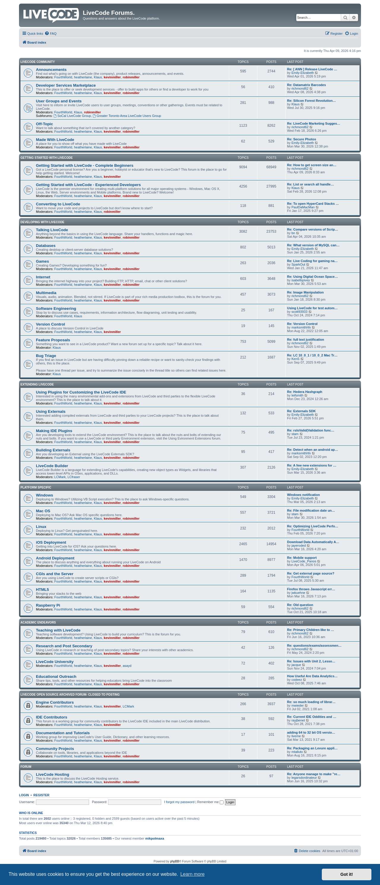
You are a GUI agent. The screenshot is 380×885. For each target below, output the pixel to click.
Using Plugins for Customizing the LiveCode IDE (81, 392)
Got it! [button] (347, 874)
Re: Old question (300, 605)
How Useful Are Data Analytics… (312, 676)
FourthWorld (63, 77)
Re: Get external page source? (310, 573)
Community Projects (55, 748)
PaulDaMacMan (303, 207)
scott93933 (300, 311)
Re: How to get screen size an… (311, 165)
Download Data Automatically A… (313, 542)
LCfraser (73, 477)
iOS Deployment (51, 542)
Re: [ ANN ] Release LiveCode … (312, 69)
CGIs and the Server (54, 574)
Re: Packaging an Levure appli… (312, 748)
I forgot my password (179, 802)
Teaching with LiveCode (58, 630)
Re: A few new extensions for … (311, 465)
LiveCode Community (37, 62)
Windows (44, 495)
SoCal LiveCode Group (72, 116)
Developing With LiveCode (42, 222)
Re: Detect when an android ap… (312, 449)
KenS (296, 359)
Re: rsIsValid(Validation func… (310, 430)
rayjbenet (298, 720)
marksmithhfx (301, 327)
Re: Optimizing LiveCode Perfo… (312, 526)
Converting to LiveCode (58, 204)
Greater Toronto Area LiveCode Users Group (127, 116)
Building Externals (53, 450)
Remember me (210, 802)
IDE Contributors (51, 717)
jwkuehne (298, 592)
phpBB (174, 861)
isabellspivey (301, 280)
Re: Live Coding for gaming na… (312, 261)
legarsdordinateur (304, 777)
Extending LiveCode (37, 384)
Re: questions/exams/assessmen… (314, 645)
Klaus (98, 77)
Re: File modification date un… (311, 510)
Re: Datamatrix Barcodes (306, 85)
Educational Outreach (56, 676)
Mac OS (43, 511)
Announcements (51, 69)
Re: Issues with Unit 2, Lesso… (311, 661)
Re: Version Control (302, 324)
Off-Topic (44, 124)
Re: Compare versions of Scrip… (312, 229)
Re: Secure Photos (301, 139)
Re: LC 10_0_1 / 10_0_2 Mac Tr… (312, 355)
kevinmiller (112, 77)
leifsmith (297, 395)
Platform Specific (35, 487)
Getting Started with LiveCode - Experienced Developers (88, 185)
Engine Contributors (55, 702)
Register (42, 795)
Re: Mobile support (302, 557)
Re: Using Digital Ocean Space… (312, 276)
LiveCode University (55, 661)
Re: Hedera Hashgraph (304, 392)
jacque (296, 665)
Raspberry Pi (48, 605)
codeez (297, 679)
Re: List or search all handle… (310, 184)
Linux (41, 526)
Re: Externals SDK (301, 411)
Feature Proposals (53, 340)
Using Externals (51, 411)
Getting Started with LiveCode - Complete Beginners (84, 165)
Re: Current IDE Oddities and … (311, 717)
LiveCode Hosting (52, 774)
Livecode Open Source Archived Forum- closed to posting (70, 694)
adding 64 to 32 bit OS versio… (311, 732)
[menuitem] (50, 33)
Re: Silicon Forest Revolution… (311, 100)
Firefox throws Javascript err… (311, 589)
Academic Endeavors (38, 622)
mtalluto (297, 752)
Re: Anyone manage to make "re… (314, 774)
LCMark (60, 477)
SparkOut (298, 264)
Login (24, 795)
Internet (43, 277)
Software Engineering (56, 308)
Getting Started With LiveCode (46, 157)
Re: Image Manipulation (305, 292)
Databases (46, 245)
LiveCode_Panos (304, 561)
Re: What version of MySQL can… (313, 245)
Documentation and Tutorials (63, 733)
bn (293, 233)
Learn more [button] (192, 874)
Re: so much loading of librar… (311, 702)
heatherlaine (83, 77)
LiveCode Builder (52, 466)
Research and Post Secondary (64, 646)
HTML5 (42, 589)
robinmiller (131, 77)
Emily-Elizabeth (303, 72)
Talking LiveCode (52, 230)
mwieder (298, 705)
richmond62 (300, 88)
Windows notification (303, 495)
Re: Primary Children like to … (310, 630)
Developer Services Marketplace (66, 85)
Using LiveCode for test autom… (312, 308)
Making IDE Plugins (54, 431)
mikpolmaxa (154, 838)
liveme (296, 736)
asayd (127, 665)
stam (295, 434)
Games (42, 261)
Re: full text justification (305, 339)
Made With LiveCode (55, 139)
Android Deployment (55, 558)
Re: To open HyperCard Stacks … (313, 203)
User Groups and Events (59, 101)
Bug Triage (46, 355)
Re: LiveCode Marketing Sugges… (313, 123)
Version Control (50, 324)
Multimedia (46, 293)
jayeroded (299, 545)
